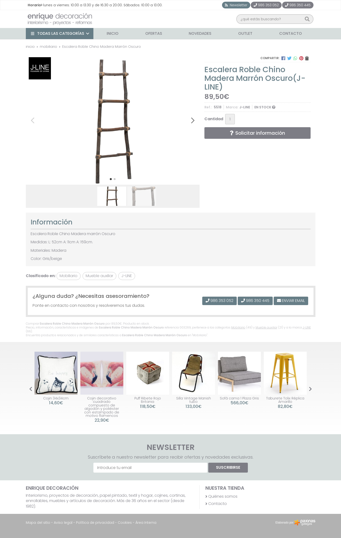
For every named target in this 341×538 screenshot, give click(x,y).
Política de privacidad (95, 522)
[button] (111, 179)
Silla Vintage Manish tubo (193, 400)
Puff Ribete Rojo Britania (147, 400)
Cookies (125, 522)
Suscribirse (228, 467)
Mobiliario (238, 327)
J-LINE (307, 327)
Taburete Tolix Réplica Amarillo (285, 400)
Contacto (217, 503)
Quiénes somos (222, 496)
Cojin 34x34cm (56, 398)
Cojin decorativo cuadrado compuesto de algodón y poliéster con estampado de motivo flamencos (101, 407)
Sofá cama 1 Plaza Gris (239, 398)
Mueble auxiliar (266, 327)
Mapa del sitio (38, 522)
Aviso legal (63, 522)
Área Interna (145, 522)
